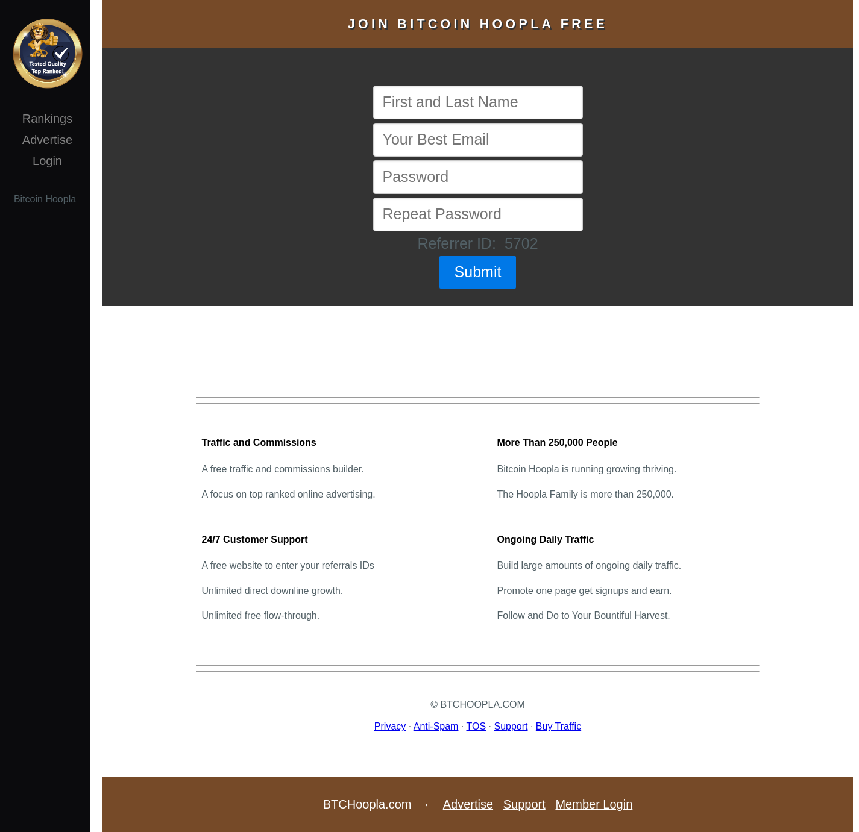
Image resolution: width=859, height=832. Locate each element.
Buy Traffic (558, 726)
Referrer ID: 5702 (477, 243)
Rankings (47, 118)
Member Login (593, 804)
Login (47, 160)
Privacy (390, 726)
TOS (476, 726)
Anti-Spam (436, 726)
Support (510, 726)
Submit (478, 271)
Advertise (47, 139)
